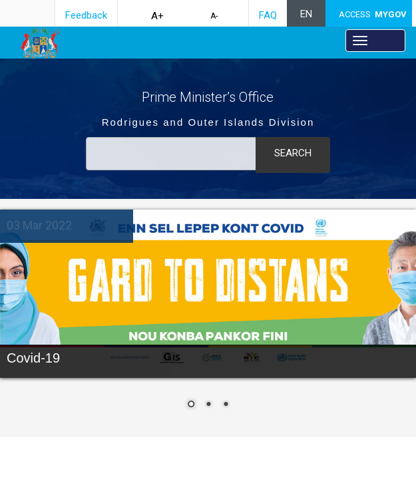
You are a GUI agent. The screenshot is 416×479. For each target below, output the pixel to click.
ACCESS (373, 14)
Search (293, 153)
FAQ (268, 15)
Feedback (86, 15)
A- (214, 16)
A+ (157, 16)
